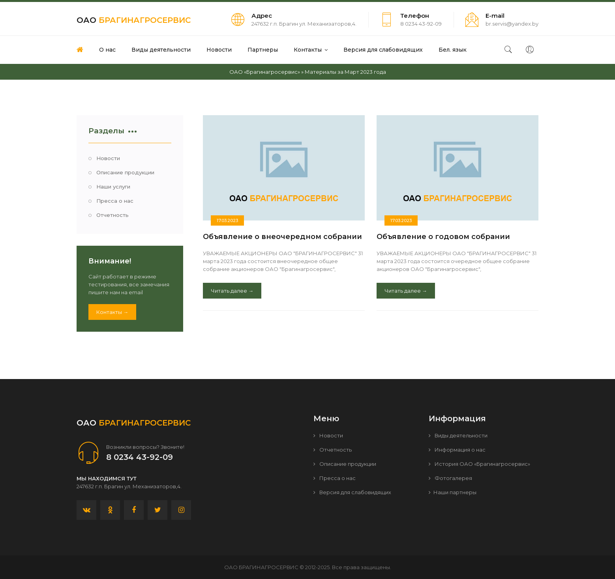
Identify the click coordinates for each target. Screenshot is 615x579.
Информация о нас (457, 449)
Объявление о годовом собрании (443, 236)
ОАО (134, 20)
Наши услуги (113, 186)
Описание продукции (125, 172)
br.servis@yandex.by (512, 24)
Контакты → (112, 312)
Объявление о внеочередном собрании (282, 236)
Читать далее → (232, 291)
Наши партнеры (452, 492)
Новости (108, 158)
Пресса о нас (114, 201)
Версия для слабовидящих (352, 492)
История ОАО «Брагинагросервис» (479, 464)
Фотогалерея (450, 478)
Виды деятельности (458, 435)
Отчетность (112, 215)
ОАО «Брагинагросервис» (264, 72)
